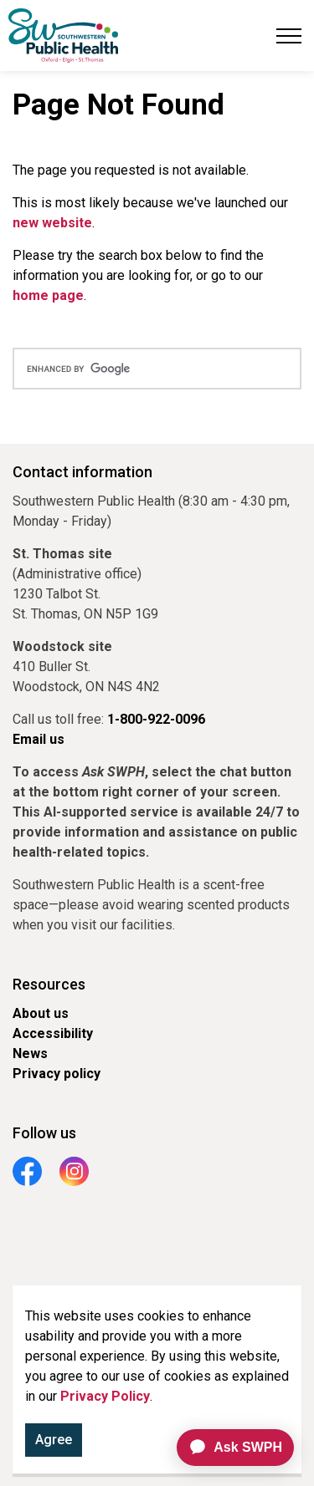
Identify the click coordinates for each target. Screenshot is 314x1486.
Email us (38, 739)
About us (41, 1013)
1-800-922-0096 (156, 719)
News (30, 1053)
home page (48, 295)
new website (52, 223)
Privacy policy (56, 1073)
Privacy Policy (105, 1399)
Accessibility (53, 1033)
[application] (228, 1447)
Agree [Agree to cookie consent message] (53, 1443)
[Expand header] (289, 35)
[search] (157, 368)
